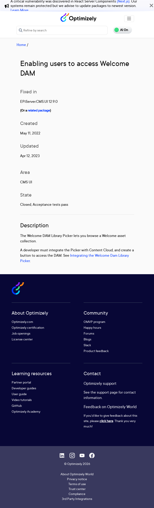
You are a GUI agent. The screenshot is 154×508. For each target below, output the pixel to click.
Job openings (21, 333)
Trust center (77, 489)
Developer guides (24, 388)
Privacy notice (77, 479)
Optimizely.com (22, 322)
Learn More (19, 10)
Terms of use (77, 484)
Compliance (77, 494)
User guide (19, 394)
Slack (87, 345)
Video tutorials (22, 400)
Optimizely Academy (26, 411)
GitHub (17, 405)
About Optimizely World (77, 474)
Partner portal (21, 382)
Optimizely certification (28, 327)
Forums (89, 333)
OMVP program (94, 322)
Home (21, 44)
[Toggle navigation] (129, 18)
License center (22, 339)
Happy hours (92, 327)
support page (107, 392)
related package (39, 110)
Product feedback (96, 351)
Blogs (87, 339)
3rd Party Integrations (77, 499)
